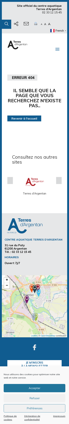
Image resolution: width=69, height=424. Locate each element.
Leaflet (34, 336)
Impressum (59, 416)
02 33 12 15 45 (52, 12)
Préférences (35, 408)
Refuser (34, 398)
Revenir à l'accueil (24, 118)
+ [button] (7, 280)
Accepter (34, 388)
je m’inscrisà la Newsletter (34, 364)
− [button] (7, 285)
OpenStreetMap (48, 336)
